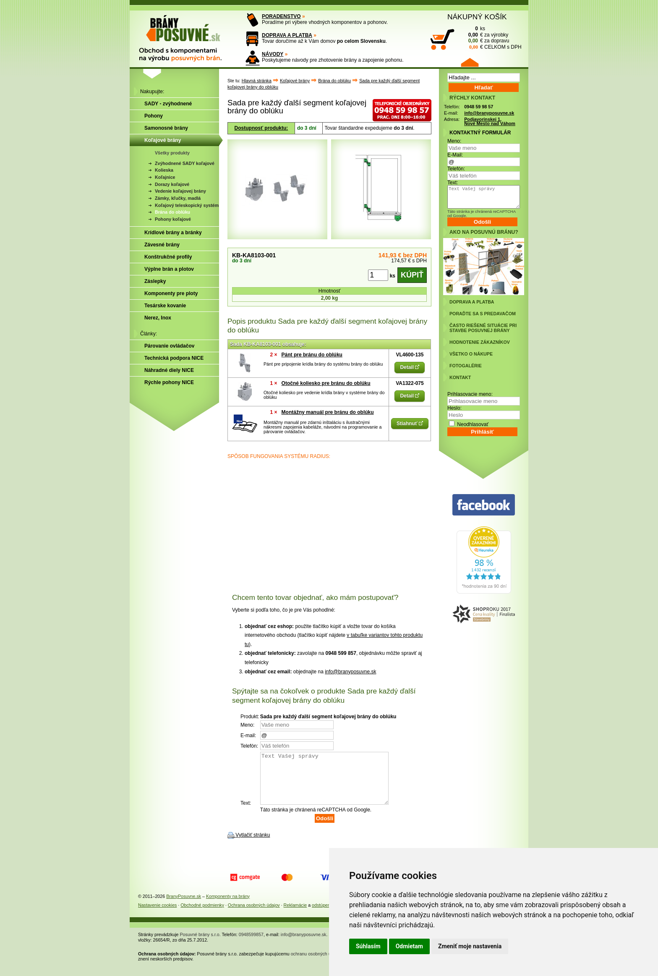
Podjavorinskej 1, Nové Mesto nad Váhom (489, 121)
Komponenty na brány (228, 906)
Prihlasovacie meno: (470, 394)
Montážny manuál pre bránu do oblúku (328, 412)
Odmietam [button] (409, 946)
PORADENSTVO (281, 16)
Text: (452, 183)
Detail (409, 367)
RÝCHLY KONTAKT (472, 98)
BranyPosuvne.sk (183, 906)
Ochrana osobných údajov (254, 915)
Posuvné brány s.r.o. (200, 944)
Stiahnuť (410, 424)
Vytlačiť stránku (252, 845)
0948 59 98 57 (478, 106)
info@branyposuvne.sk (350, 672)
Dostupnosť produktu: (261, 128)
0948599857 (251, 944)
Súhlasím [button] (368, 946)
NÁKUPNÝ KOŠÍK (477, 17)
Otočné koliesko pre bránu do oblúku (326, 383)
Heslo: (454, 408)
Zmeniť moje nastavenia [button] (469, 946)
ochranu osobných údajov (316, 963)
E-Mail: (455, 155)
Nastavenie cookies (157, 915)
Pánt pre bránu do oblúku (312, 355)
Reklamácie (295, 915)
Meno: (454, 141)
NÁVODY (272, 54)
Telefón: (456, 169)
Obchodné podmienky (202, 915)
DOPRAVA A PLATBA (287, 35)
